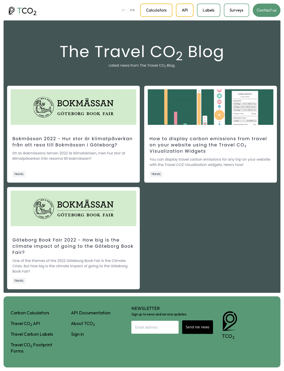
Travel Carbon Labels (32, 334)
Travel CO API (25, 324)
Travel (19, 174)
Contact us (266, 10)
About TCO (83, 324)
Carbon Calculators (30, 312)
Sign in (77, 334)
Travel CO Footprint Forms (31, 348)
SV (124, 10)
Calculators (156, 10)
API (185, 10)
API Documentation (90, 312)
